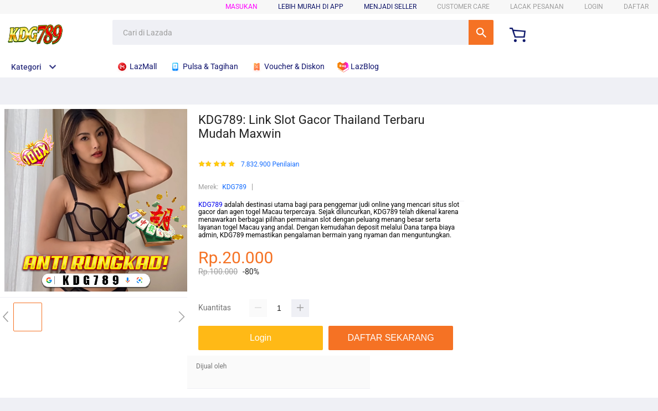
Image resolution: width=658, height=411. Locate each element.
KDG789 (234, 187)
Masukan (241, 7)
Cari (481, 32)
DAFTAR (636, 7)
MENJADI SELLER (390, 7)
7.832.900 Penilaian (270, 164)
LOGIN (593, 7)
